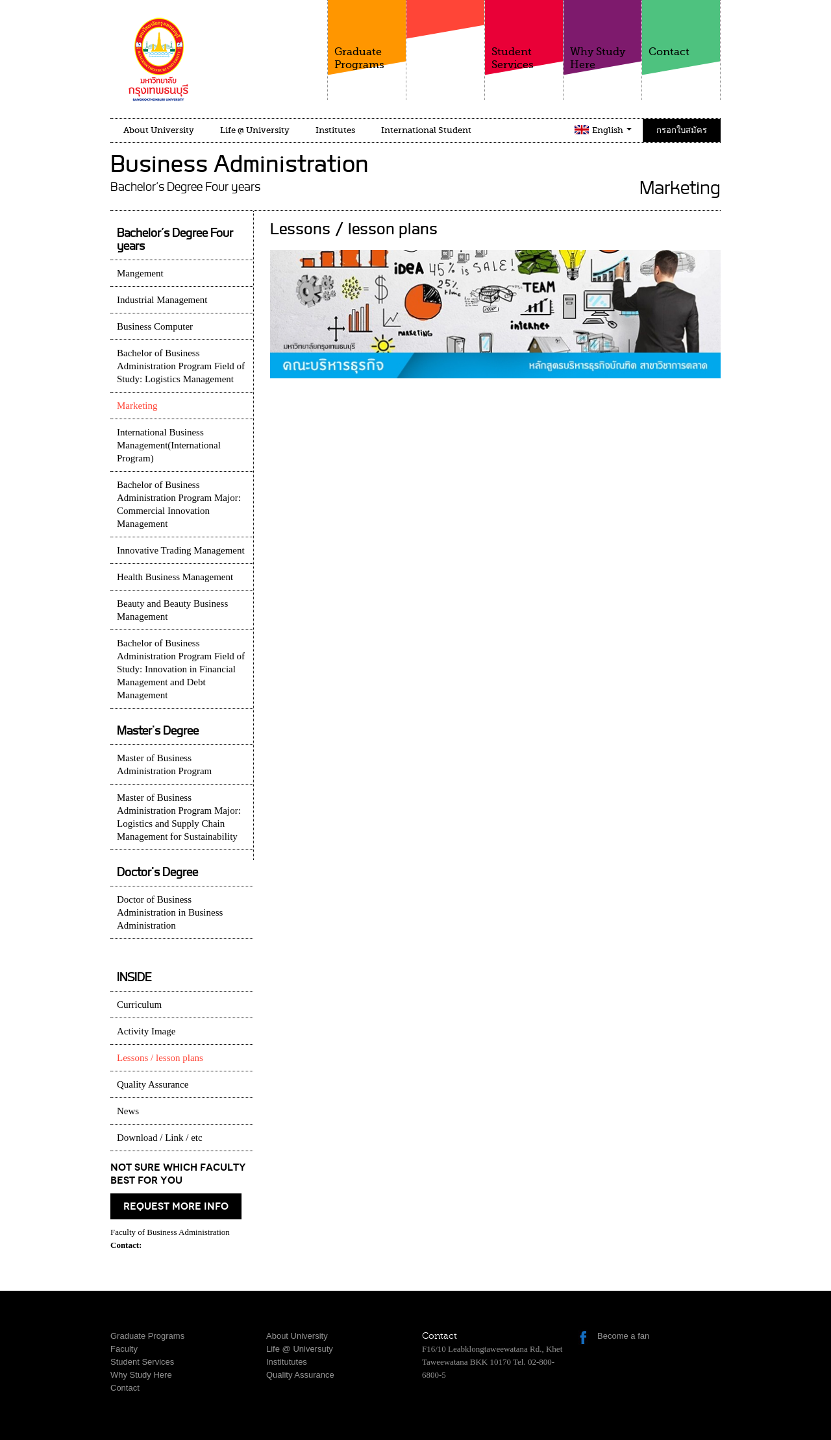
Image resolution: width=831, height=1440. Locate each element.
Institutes (335, 130)
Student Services (524, 35)
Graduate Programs (367, 35)
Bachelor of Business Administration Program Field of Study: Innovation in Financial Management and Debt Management (181, 669)
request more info (176, 1206)
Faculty (445, 45)
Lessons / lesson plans (160, 1058)
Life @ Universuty (299, 1349)
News (128, 1111)
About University (158, 130)
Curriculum (139, 1004)
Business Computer (155, 326)
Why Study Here (602, 35)
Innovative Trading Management (181, 550)
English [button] (612, 130)
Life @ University (255, 130)
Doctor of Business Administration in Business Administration (170, 912)
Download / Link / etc (160, 1137)
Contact (681, 29)
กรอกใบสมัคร (681, 130)
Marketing (137, 405)
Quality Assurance (152, 1084)
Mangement (140, 273)
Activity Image (146, 1031)
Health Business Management (175, 577)
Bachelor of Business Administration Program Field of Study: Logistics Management (181, 366)
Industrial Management (162, 300)
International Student (426, 130)
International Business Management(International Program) (169, 445)
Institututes (286, 1362)
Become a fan (623, 1336)
